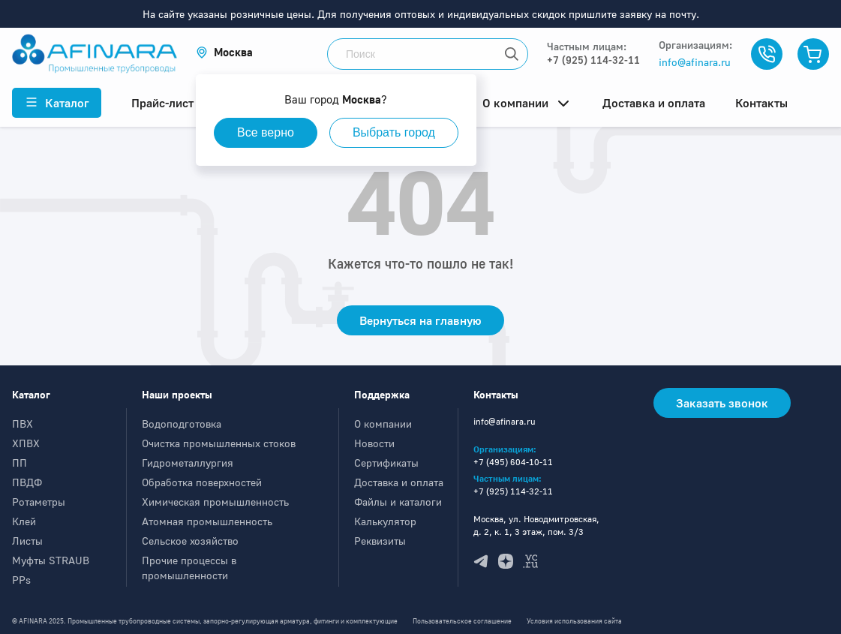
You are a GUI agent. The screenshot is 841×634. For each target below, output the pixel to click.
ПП (19, 462)
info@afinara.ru (695, 62)
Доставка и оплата (398, 482)
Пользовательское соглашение (462, 621)
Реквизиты (380, 540)
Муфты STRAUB (50, 560)
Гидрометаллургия (187, 462)
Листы (27, 540)
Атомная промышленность (207, 521)
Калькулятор (385, 521)
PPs (21, 579)
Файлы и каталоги (398, 501)
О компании (383, 423)
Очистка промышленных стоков (219, 443)
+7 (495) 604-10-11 (513, 461)
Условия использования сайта (574, 621)
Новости (374, 443)
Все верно (265, 132)
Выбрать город (394, 132)
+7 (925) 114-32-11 (593, 59)
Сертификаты (386, 462)
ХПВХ (26, 443)
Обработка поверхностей (202, 482)
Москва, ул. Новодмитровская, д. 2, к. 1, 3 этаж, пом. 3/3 (536, 525)
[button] (224, 52)
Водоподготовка (181, 423)
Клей (24, 521)
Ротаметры (38, 501)
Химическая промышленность (215, 501)
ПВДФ (27, 482)
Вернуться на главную (420, 320)
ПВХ (22, 423)
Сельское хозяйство (190, 540)
